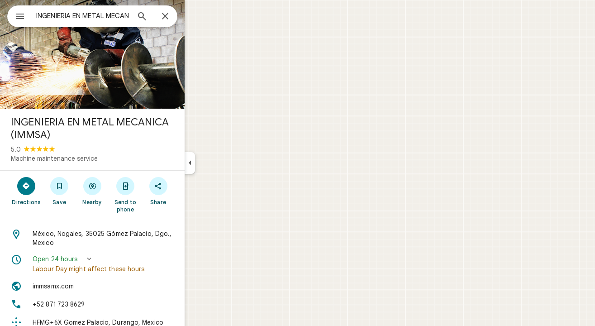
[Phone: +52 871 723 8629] (125, 304)
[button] (125, 264)
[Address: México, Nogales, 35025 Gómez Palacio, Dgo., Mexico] (125, 238)
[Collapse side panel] (222, 163)
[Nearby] (125, 190)
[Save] (92, 190)
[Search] (175, 17)
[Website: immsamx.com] (125, 286)
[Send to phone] (157, 194)
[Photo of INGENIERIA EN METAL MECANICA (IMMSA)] (125, 54)
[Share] (190, 190)
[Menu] (16, 15)
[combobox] (106, 15)
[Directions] (59, 190)
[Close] (198, 16)
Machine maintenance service (86, 158)
